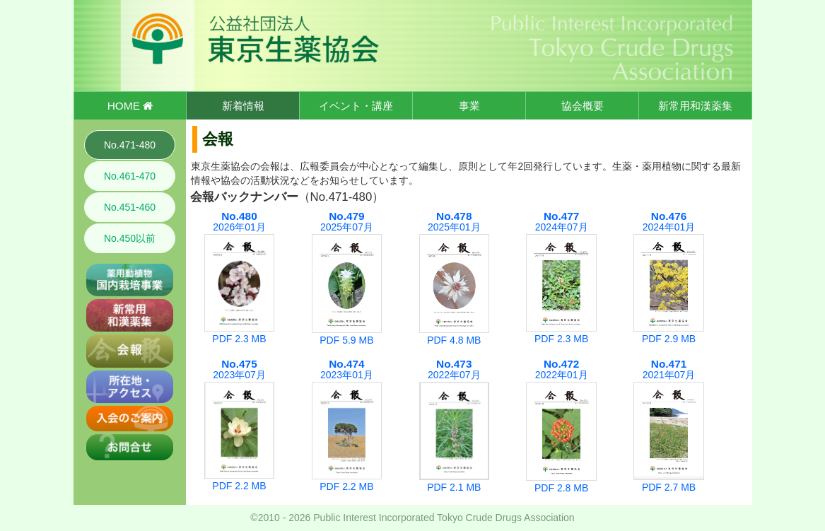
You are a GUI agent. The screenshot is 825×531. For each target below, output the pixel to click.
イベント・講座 (356, 106)
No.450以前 (130, 238)
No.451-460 (130, 207)
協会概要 (582, 106)
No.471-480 (130, 145)
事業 (469, 106)
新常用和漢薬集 (695, 106)
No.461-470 (130, 176)
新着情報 (243, 106)
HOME (130, 106)
